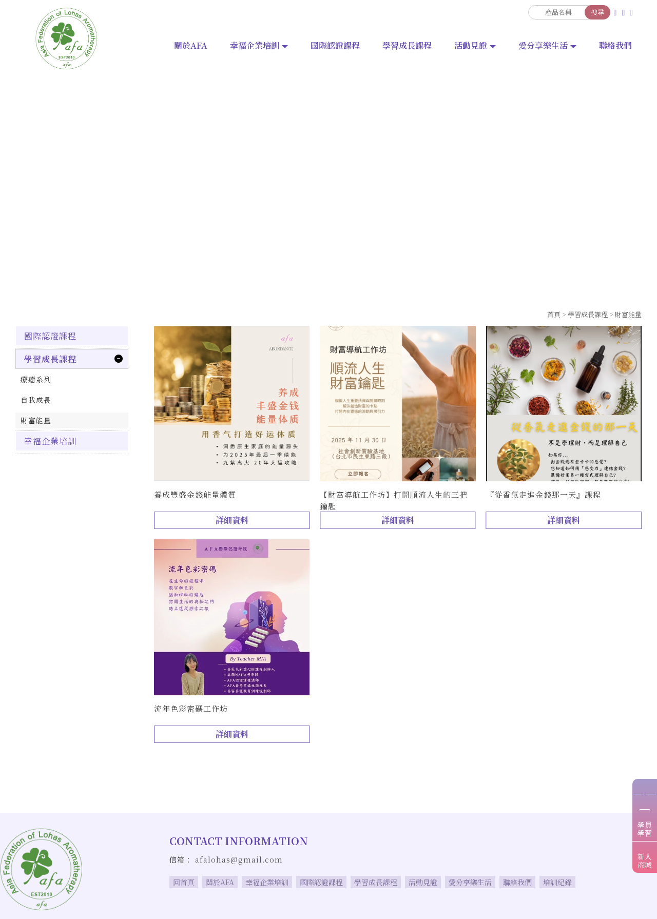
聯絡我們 (615, 45)
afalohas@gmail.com (239, 859)
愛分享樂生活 (543, 45)
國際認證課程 (335, 45)
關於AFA (190, 45)
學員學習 (644, 828)
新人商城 (644, 860)
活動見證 (470, 45)
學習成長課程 (407, 45)
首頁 (554, 314)
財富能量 (628, 314)
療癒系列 (36, 379)
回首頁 (184, 882)
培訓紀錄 (557, 882)
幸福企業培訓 (254, 45)
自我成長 (36, 400)
